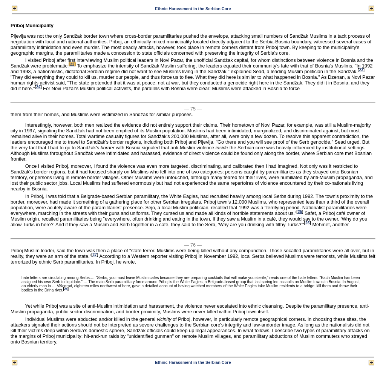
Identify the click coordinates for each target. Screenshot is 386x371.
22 (72, 64)
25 (300, 212)
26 (307, 223)
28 (65, 288)
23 (361, 70)
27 (95, 254)
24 (38, 87)
